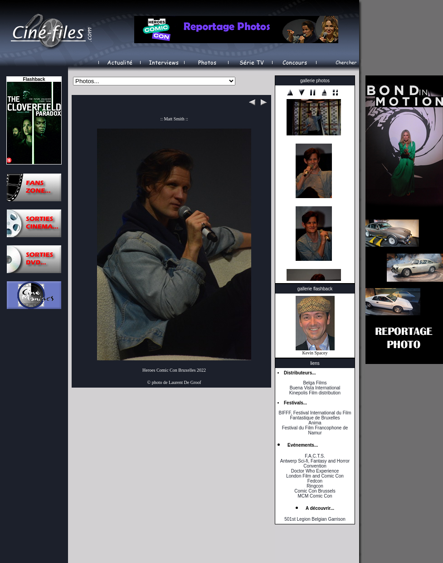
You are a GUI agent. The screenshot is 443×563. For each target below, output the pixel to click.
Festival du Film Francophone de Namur (315, 430)
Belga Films (314, 382)
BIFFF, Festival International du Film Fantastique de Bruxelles (314, 415)
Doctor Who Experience (315, 470)
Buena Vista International (315, 387)
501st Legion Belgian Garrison (315, 519)
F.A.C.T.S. (315, 455)
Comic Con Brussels (315, 490)
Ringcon (315, 485)
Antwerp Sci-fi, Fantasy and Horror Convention (315, 463)
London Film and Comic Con (315, 475)
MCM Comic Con (314, 495)
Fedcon (314, 480)
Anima (314, 422)
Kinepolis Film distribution (315, 392)
